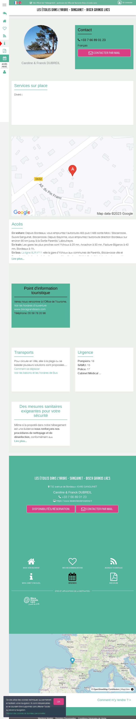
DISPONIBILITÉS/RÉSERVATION (50, 509)
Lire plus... (18, 258)
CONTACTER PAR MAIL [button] (104, 53)
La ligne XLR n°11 (32, 252)
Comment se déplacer (27, 368)
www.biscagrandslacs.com (30, 309)
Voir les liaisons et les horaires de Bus (36, 372)
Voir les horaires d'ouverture (30, 305)
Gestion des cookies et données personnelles (25, 713)
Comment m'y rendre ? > (114, 700)
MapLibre (125, 689)
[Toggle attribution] (132, 689)
